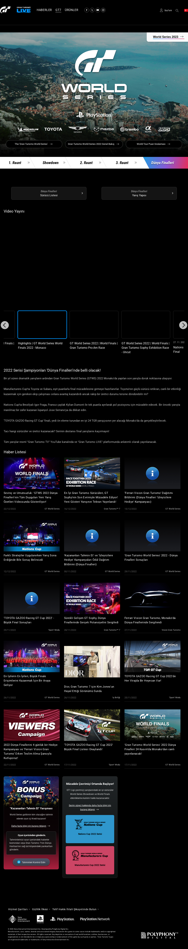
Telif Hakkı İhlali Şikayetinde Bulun (74, 909)
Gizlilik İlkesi (40, 909)
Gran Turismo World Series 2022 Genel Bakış (91, 144)
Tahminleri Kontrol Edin (33, 862)
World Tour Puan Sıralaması (151, 144)
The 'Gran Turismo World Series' (31, 144)
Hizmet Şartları (18, 909)
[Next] (183, 325)
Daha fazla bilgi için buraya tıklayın (28, 826)
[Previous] (5, 325)
